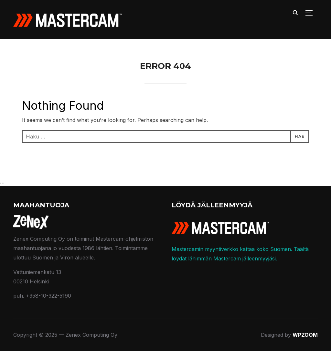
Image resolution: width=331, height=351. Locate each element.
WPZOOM (305, 335)
